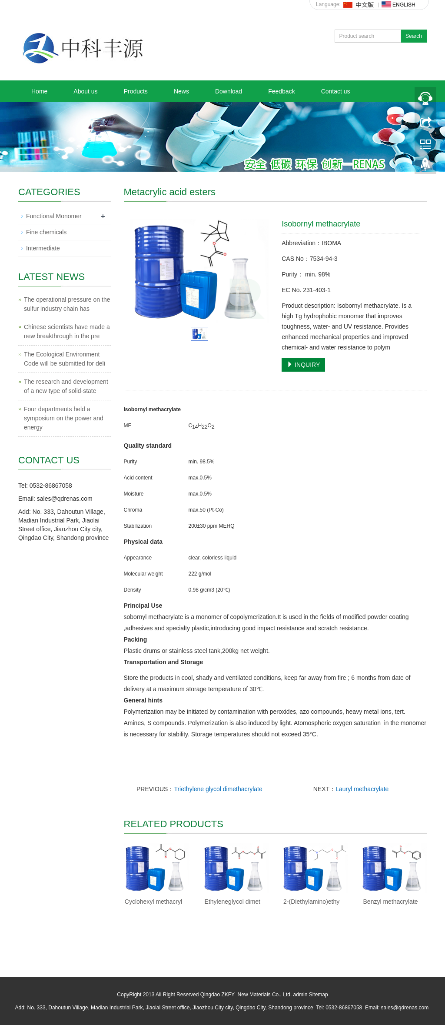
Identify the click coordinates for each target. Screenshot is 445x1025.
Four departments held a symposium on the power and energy (63, 418)
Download (228, 91)
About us (85, 91)
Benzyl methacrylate (390, 901)
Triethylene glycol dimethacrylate (218, 788)
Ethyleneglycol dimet (232, 901)
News (181, 91)
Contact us (335, 91)
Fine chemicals (46, 232)
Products (136, 91)
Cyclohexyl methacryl (153, 901)
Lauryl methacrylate (362, 788)
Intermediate (43, 248)
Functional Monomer (54, 216)
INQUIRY (303, 364)
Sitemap (318, 995)
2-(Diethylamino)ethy (311, 901)
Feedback (281, 91)
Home (39, 91)
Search (413, 36)
